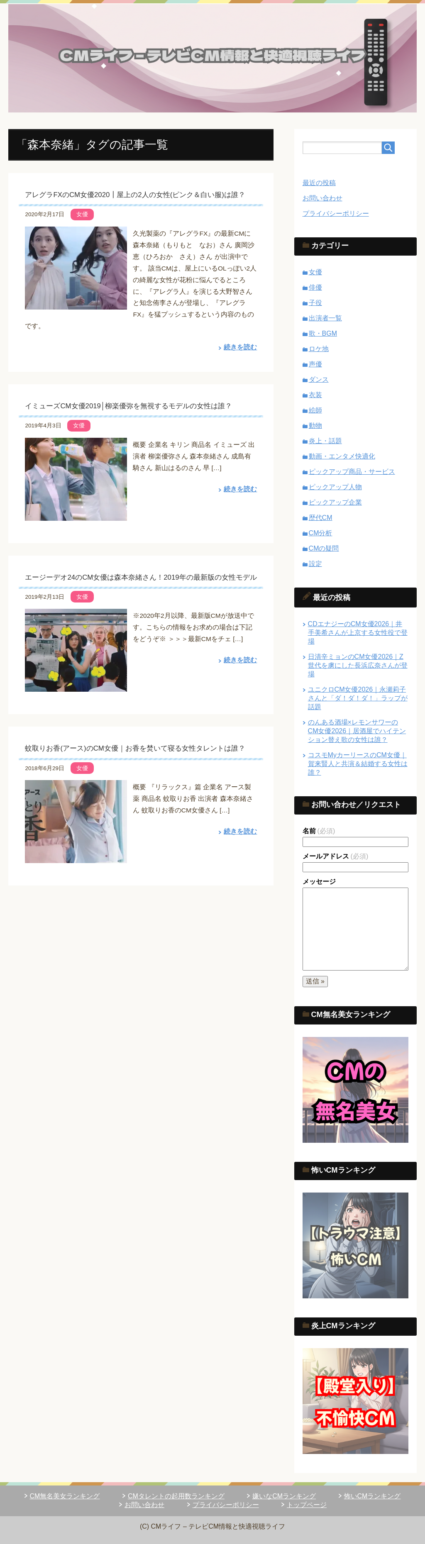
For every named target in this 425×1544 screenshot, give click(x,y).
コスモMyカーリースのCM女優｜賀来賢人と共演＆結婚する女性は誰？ (358, 763)
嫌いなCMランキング (284, 1496)
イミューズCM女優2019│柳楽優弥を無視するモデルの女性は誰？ (128, 406)
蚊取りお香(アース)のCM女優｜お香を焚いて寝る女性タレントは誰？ (135, 748)
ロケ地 (319, 348)
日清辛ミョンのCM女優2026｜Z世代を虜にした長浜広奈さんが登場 (358, 665)
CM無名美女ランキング (65, 1496)
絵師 (315, 410)
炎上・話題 (325, 440)
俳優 (315, 287)
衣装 (315, 394)
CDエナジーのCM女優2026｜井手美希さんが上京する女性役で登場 (358, 632)
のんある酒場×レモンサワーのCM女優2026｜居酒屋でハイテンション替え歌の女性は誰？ (357, 731)
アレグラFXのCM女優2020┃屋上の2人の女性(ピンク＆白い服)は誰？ (135, 195)
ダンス (319, 379)
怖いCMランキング (372, 1496)
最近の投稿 (319, 182)
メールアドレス (336, 856)
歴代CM (320, 517)
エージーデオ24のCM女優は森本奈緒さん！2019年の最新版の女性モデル (140, 577)
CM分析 (320, 533)
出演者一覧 (325, 318)
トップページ (307, 1504)
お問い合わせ (322, 198)
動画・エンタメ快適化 (342, 456)
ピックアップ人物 (335, 486)
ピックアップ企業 (335, 502)
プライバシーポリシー (336, 213)
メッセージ (319, 881)
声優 (315, 364)
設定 (315, 563)
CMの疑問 (324, 548)
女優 (82, 214)
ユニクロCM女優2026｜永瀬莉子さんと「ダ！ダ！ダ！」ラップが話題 (358, 698)
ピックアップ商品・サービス (352, 471)
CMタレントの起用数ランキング (176, 1496)
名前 (319, 830)
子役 (315, 302)
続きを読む (240, 347)
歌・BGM (323, 333)
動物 (315, 425)
